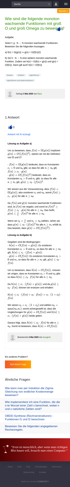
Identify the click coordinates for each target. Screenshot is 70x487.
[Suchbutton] (49, 4)
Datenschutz (29, 472)
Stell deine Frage (18, 364)
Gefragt (19, 94)
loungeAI (47, 337)
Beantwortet (23, 337)
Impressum (56, 467)
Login (56, 4)
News (10, 467)
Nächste (63, 11)
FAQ (28, 467)
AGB (19, 467)
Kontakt (42, 472)
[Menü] (66, 4)
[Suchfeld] (32, 4)
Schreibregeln (41, 467)
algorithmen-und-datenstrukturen (20, 80)
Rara (39, 94)
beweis (10, 75)
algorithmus (34, 75)
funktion (21, 75)
